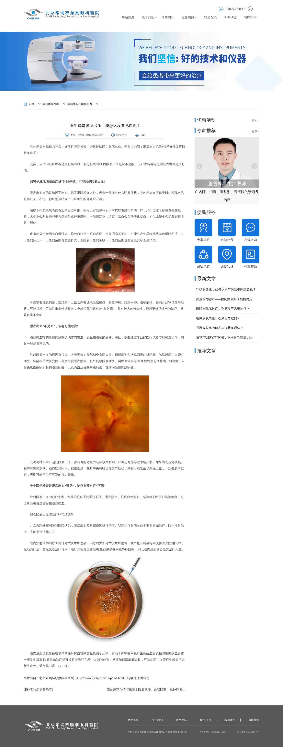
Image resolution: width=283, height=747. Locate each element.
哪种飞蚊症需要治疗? (38, 689)
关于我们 (148, 17)
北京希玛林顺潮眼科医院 (90, 135)
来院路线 (227, 266)
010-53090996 (232, 9)
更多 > (255, 120)
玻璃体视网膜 (50, 104)
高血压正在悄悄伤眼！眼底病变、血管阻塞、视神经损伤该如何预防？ (147, 689)
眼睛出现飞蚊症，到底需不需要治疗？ (223, 308)
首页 (31, 104)
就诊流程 (203, 266)
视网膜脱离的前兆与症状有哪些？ (219, 328)
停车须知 (250, 266)
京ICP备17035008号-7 (248, 732)
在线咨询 (250, 239)
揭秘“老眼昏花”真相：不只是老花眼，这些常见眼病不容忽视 (227, 337)
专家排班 (203, 239)
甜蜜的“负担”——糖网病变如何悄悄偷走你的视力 (227, 299)
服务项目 (188, 17)
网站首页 (128, 17)
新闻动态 (230, 17)
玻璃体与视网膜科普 (79, 104)
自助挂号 (227, 239)
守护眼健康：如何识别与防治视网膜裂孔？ (226, 289)
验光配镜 (210, 17)
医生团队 (168, 17)
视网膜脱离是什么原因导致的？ (218, 318)
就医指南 (250, 17)
